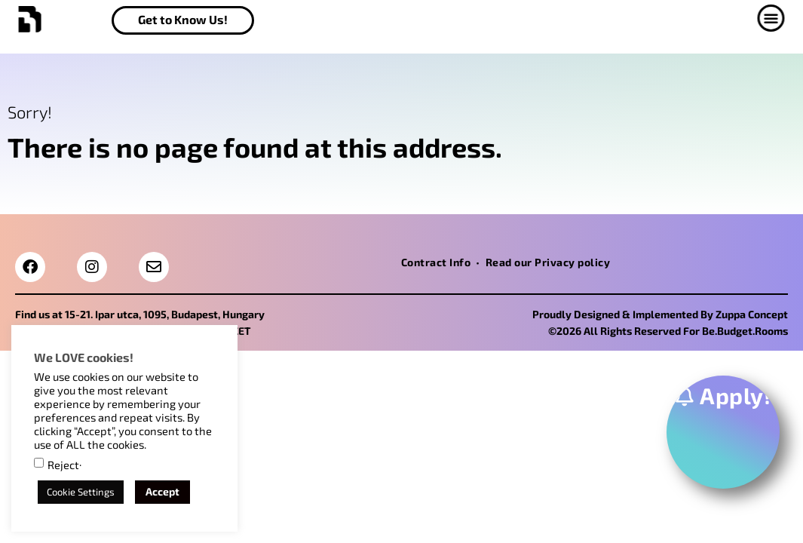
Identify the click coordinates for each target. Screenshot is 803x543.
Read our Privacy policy (548, 262)
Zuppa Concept (752, 314)
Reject (63, 465)
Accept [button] (162, 491)
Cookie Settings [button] (81, 492)
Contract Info (436, 262)
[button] (781, 18)
